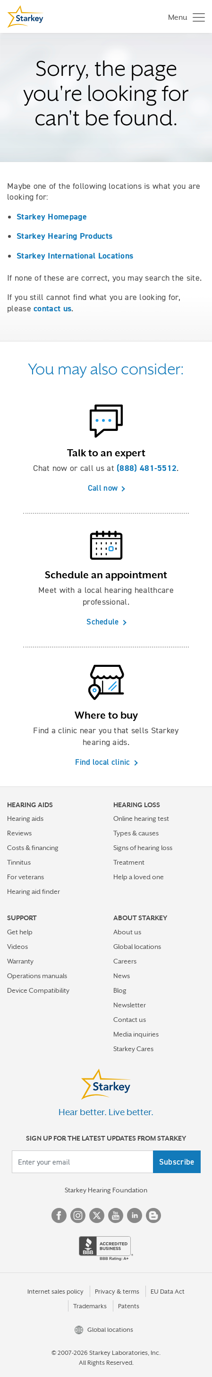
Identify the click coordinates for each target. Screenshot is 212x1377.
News (121, 976)
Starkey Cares (133, 1049)
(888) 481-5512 (147, 468)
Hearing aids (25, 818)
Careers (124, 961)
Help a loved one (138, 877)
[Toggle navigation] (184, 16)
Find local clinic (102, 762)
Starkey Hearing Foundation (106, 1190)
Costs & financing (33, 847)
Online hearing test (141, 818)
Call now (103, 488)
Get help (20, 932)
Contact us (129, 1019)
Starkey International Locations (75, 255)
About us (127, 932)
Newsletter (129, 1005)
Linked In (134, 1215)
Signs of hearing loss (142, 847)
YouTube (115, 1215)
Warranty (20, 961)
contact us (52, 308)
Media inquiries (136, 1034)
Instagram (77, 1215)
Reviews (19, 833)
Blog (120, 990)
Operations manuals (37, 976)
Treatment (128, 862)
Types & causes (136, 833)
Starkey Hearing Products (64, 236)
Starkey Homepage (52, 216)
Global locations (137, 946)
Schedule (102, 621)
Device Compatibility (38, 990)
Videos (17, 946)
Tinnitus (19, 862)
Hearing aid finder (33, 891)
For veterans (25, 877)
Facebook (59, 1215)
